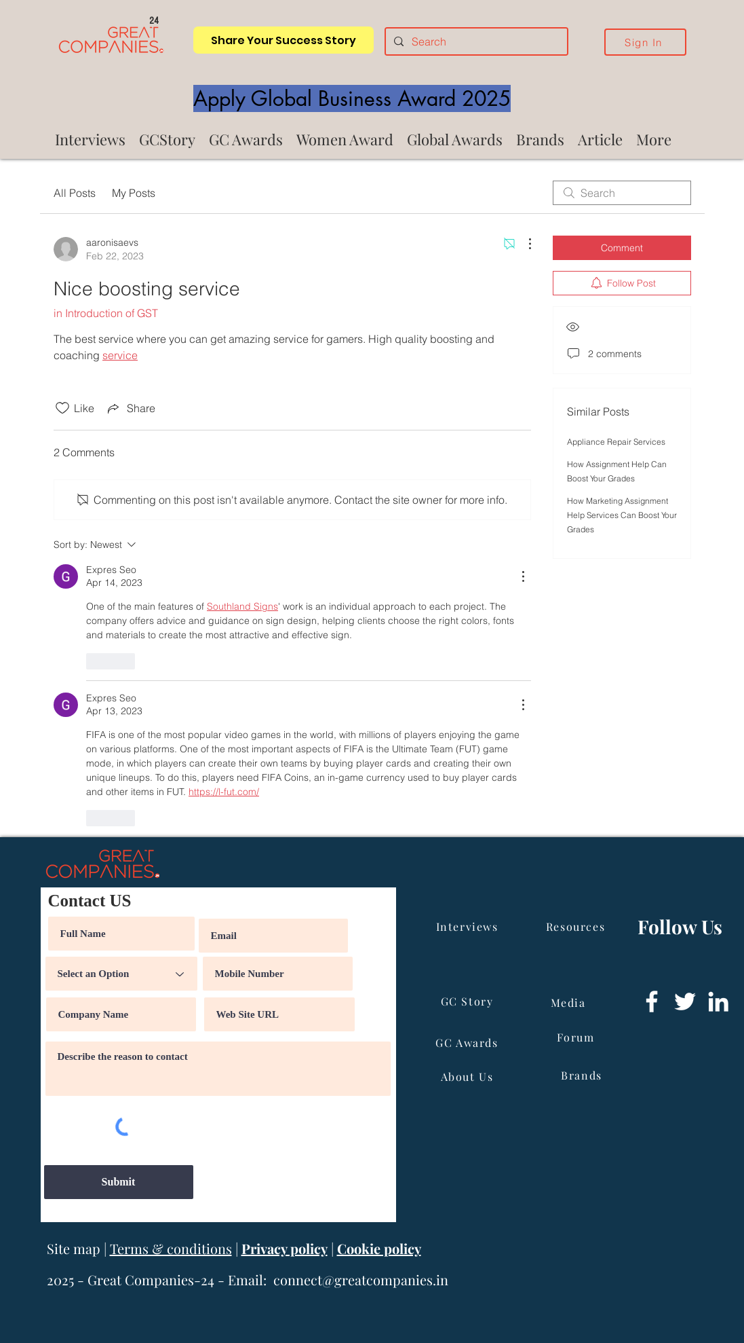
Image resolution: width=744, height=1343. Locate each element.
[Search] (475, 41)
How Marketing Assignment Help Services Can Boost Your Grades (622, 515)
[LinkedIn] (718, 1001)
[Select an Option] (121, 974)
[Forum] (577, 1036)
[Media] (570, 1002)
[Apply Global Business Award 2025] (352, 98)
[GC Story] (468, 1000)
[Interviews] (468, 926)
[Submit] (118, 1182)
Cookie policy (379, 1248)
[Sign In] (645, 42)
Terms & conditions (171, 1248)
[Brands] (583, 1074)
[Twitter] (685, 1001)
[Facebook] (652, 1001)
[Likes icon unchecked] (62, 408)
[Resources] (577, 926)
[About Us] (468, 1076)
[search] (622, 193)
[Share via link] (130, 408)
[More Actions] (523, 244)
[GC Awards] (468, 1042)
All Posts (75, 193)
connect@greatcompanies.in (360, 1279)
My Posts (133, 193)
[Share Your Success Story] (283, 40)
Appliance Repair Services (616, 442)
